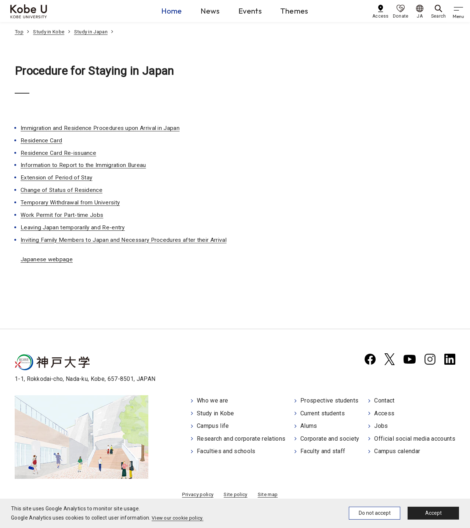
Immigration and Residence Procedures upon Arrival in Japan (102, 127)
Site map (269, 495)
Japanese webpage (47, 258)
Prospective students (329, 400)
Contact (384, 400)
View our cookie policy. (179, 518)
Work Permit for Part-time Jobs (63, 214)
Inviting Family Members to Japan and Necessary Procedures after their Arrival (126, 239)
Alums (308, 425)
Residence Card (42, 140)
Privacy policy (196, 495)
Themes (299, 11)
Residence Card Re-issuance (59, 152)
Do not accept (375, 513)
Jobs (381, 425)
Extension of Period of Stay (58, 177)
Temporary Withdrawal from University (72, 202)
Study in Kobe (49, 31)
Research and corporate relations (241, 437)
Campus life (213, 425)
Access (384, 412)
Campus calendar (397, 450)
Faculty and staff (322, 450)
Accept (433, 513)
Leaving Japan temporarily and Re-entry (74, 226)
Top (19, 31)
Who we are (212, 400)
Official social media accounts (414, 437)
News (206, 11)
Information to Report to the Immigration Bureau (84, 164)
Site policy (235, 495)
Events (251, 11)
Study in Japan (94, 31)
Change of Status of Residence (62, 189)
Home (163, 11)
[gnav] (459, 11)
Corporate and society (329, 437)
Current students (322, 412)
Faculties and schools (226, 450)
